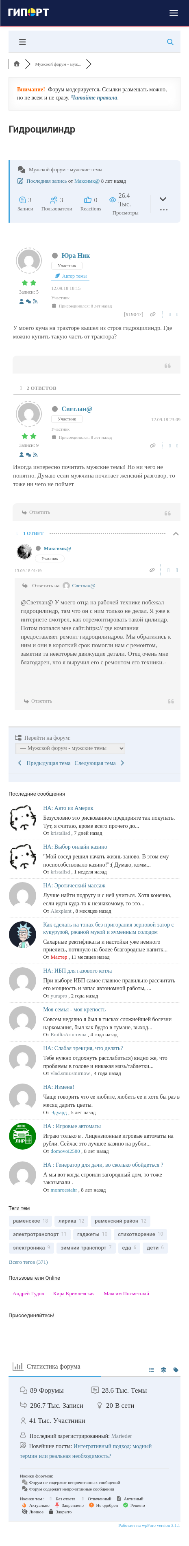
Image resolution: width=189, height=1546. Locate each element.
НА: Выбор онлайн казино (75, 847)
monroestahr (64, 1190)
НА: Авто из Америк (68, 808)
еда (126, 1248)
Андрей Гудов (28, 1293)
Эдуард (59, 1112)
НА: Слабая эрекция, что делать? (83, 1048)
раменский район (116, 1221)
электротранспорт (36, 1234)
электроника (29, 1248)
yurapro (59, 996)
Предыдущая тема (44, 763)
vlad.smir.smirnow (70, 1073)
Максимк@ (87, 181)
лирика (67, 1221)
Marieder (121, 1436)
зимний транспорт (83, 1248)
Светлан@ (77, 408)
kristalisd (60, 833)
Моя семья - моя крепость (74, 1009)
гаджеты (88, 1234)
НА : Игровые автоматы (72, 1126)
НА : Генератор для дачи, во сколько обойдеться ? (103, 1165)
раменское (26, 1221)
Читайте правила (94, 98)
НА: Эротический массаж (74, 885)
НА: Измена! (58, 1087)
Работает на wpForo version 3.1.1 (148, 1525)
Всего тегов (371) (28, 1262)
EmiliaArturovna (69, 1034)
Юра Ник (76, 255)
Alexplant (61, 911)
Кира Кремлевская (74, 1293)
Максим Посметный (126, 1293)
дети (153, 1248)
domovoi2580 (65, 1151)
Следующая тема (100, 763)
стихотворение (136, 1234)
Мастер (59, 957)
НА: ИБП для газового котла (77, 971)
